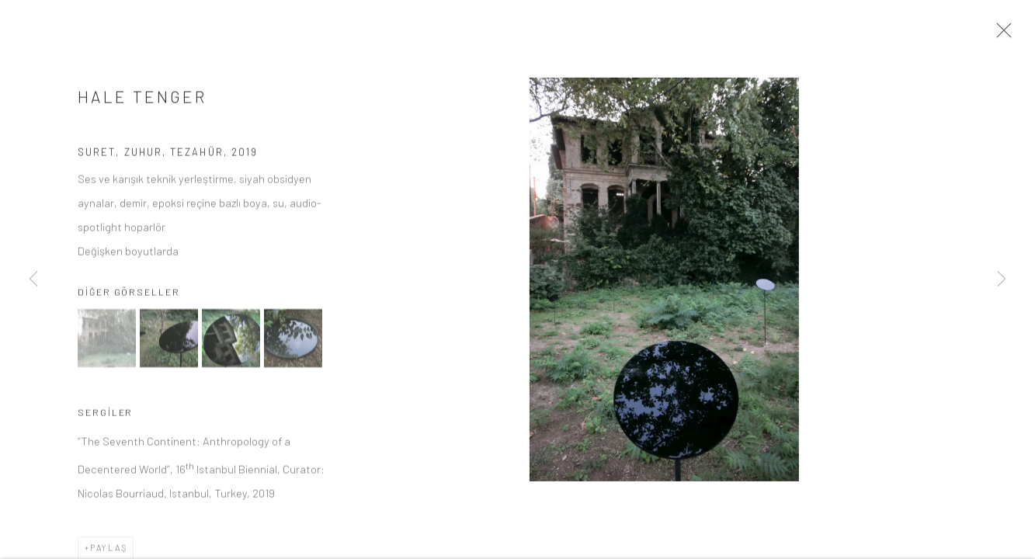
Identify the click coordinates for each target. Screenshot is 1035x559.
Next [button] (1001, 279)
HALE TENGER (142, 102)
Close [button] (1005, 35)
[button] (107, 343)
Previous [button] (33, 279)
